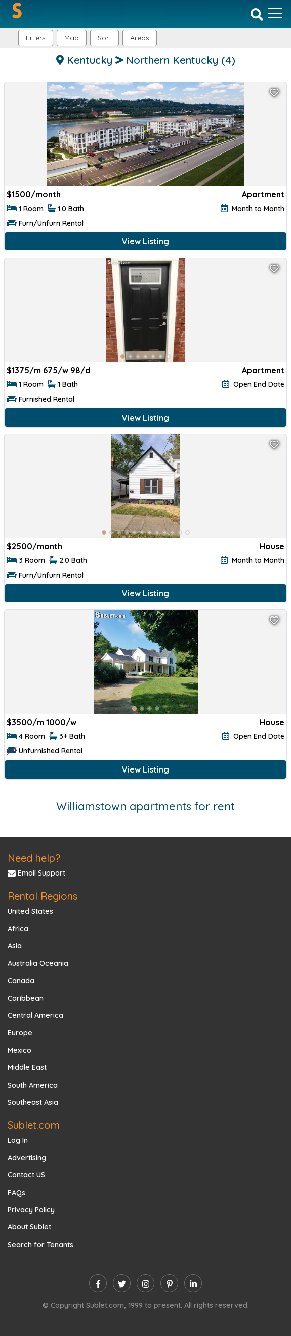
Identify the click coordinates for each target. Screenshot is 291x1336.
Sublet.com (34, 1125)
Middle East (27, 1067)
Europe (20, 1032)
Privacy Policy (31, 1209)
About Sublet (29, 1226)
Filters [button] (36, 37)
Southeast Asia (33, 1102)
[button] (139, 38)
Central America (35, 1015)
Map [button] (71, 37)
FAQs (16, 1192)
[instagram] (145, 1283)
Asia (15, 945)
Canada (21, 980)
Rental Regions (42, 896)
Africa (18, 928)
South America (33, 1085)
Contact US (26, 1174)
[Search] (257, 14)
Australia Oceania (38, 963)
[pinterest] (169, 1283)
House (272, 546)
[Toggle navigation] (275, 13)
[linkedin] (193, 1283)
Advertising (27, 1157)
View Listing (145, 241)
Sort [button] (104, 37)
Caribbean (26, 998)
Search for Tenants (40, 1244)
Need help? (34, 858)
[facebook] (98, 1283)
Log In (18, 1140)
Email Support (36, 873)
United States (30, 911)
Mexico (19, 1050)
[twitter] (122, 1283)
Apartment (263, 194)
